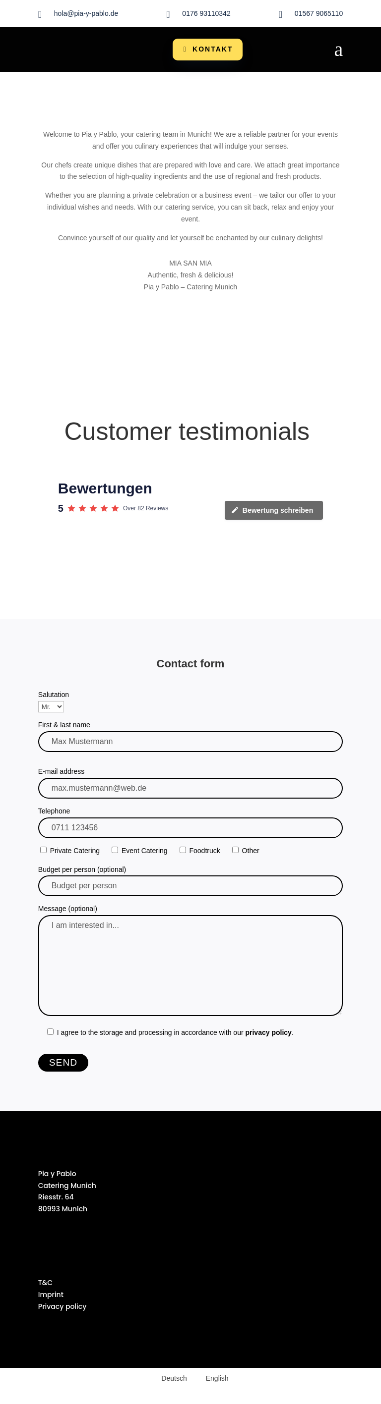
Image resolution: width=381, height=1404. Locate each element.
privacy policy (268, 1032)
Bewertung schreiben (272, 510)
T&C (45, 1283)
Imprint (51, 1294)
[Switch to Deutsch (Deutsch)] (169, 1378)
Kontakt (212, 49)
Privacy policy (62, 1306)
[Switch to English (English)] (213, 1378)
